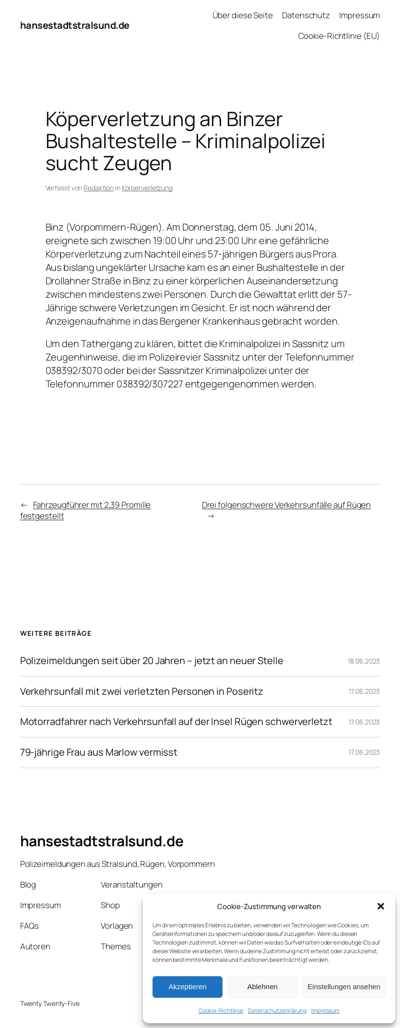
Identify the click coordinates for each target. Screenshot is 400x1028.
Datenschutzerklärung (277, 1010)
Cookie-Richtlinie (221, 1010)
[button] (381, 906)
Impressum (325, 1010)
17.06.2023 (364, 691)
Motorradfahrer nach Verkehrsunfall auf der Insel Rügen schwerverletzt (176, 721)
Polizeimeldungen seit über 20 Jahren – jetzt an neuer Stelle (151, 660)
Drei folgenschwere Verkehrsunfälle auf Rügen (286, 504)
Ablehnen (262, 986)
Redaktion (98, 187)
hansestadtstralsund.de (74, 25)
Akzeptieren (187, 986)
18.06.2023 (364, 661)
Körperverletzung (147, 187)
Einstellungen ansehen (343, 986)
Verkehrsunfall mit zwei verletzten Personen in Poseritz (142, 691)
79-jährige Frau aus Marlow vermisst (99, 752)
